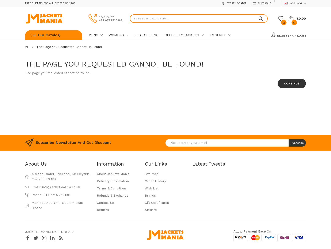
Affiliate (151, 210)
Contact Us (105, 203)
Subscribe (297, 142)
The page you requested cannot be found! (69, 47)
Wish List (152, 188)
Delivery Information (113, 181)
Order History (155, 181)
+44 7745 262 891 (56, 195)
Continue (292, 83)
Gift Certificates (157, 203)
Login (301, 35)
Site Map (151, 174)
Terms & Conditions (111, 188)
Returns (103, 210)
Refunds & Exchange (112, 195)
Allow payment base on (252, 231)
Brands (150, 195)
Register (284, 35)
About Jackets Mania (113, 174)
